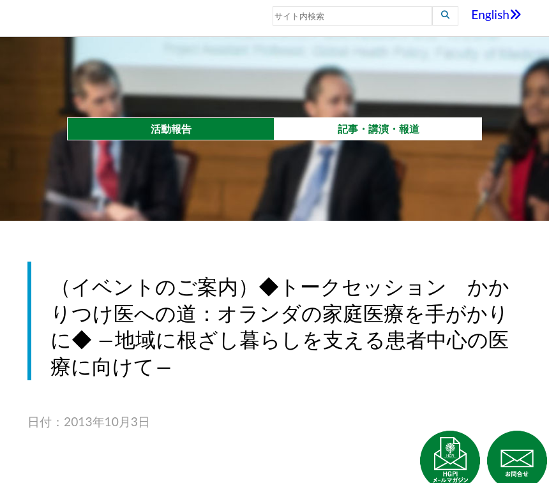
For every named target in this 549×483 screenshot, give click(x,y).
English (496, 14)
